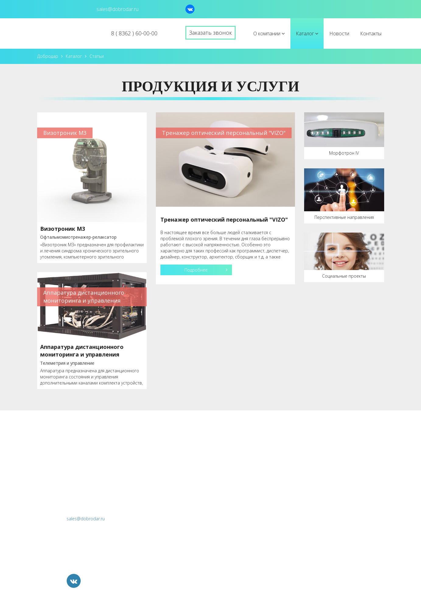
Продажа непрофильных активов (313, 539)
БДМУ (282, 487)
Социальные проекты (344, 276)
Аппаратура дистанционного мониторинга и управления (82, 350)
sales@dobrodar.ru (86, 518)
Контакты (370, 33)
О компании (269, 33)
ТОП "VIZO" (288, 448)
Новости (339, 33)
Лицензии (231, 461)
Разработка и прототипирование (313, 500)
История (230, 448)
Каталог (307, 33)
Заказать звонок (210, 32)
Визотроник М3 (62, 228)
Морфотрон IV (344, 153)
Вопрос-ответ (235, 474)
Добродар (47, 56)
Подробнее (196, 270)
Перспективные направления (344, 217)
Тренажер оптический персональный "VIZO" (224, 219)
